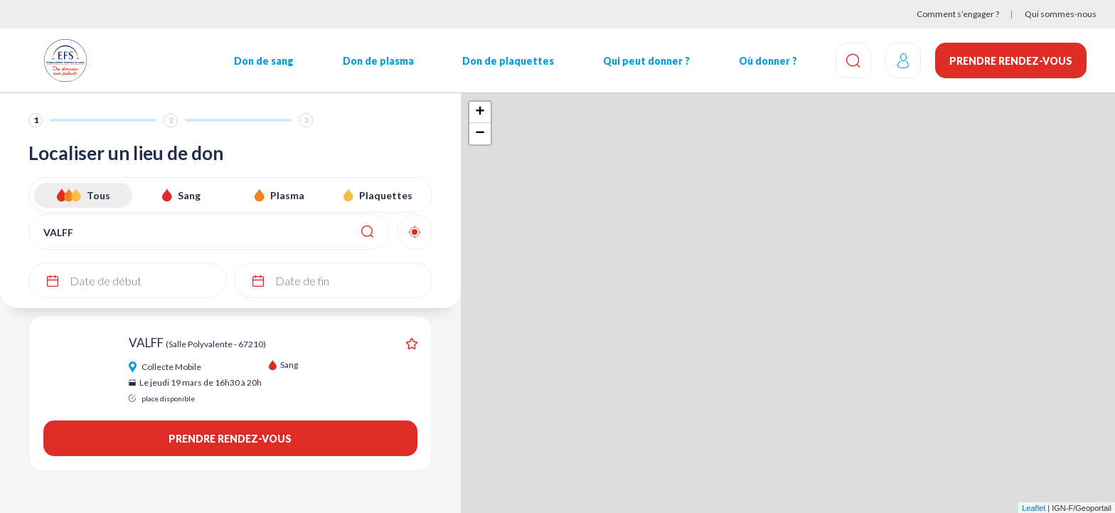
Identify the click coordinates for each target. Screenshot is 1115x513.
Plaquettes (385, 195)
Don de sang (264, 61)
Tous (98, 195)
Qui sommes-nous (1061, 14)
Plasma (287, 195)
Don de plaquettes (508, 61)
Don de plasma (378, 61)
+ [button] (479, 112)
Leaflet (1033, 508)
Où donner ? (768, 61)
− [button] (479, 133)
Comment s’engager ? (958, 14)
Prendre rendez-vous (1010, 61)
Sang (189, 195)
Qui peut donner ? (646, 61)
